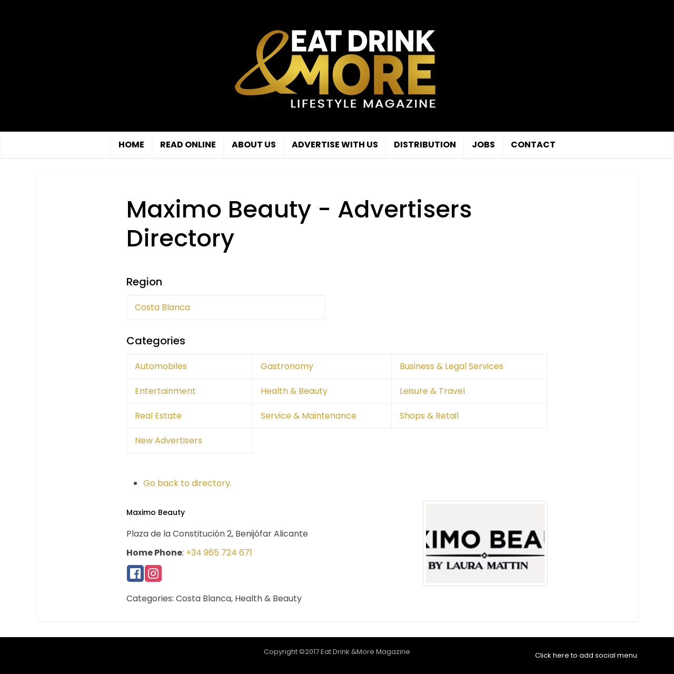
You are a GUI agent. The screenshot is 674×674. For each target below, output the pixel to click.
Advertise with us (335, 144)
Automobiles (161, 366)
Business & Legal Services (451, 366)
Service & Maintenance (308, 416)
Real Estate (158, 416)
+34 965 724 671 (219, 553)
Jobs (483, 144)
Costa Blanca (162, 307)
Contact (533, 144)
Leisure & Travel (432, 391)
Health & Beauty (294, 391)
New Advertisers (168, 440)
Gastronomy (287, 366)
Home (131, 144)
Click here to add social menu (586, 655)
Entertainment (165, 391)
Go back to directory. (187, 483)
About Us (254, 144)
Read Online (188, 144)
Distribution (425, 144)
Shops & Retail (429, 416)
